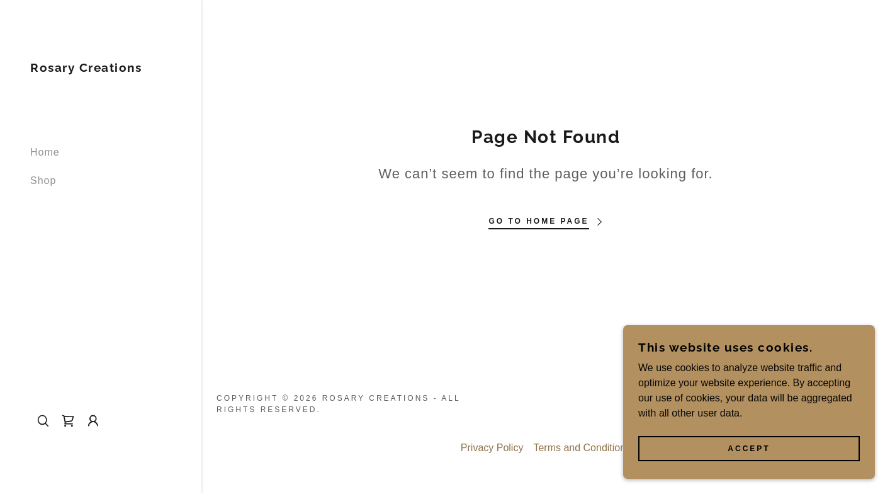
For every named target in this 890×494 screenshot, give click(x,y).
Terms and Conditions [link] (582, 447)
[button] (93, 421)
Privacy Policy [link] (492, 447)
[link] (86, 68)
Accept (749, 448)
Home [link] (45, 152)
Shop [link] (43, 180)
